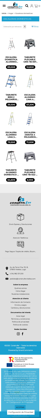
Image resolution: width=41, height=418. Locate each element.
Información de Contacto (20, 302)
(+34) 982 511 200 (16, 274)
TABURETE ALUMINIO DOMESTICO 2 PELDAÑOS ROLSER (11, 172)
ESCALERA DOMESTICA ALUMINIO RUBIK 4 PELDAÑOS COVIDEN (11, 59)
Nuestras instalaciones (20, 294)
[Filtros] (32, 27)
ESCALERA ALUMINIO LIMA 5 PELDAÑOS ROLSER (11, 134)
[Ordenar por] (14, 26)
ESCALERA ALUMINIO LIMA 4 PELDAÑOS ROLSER (30, 97)
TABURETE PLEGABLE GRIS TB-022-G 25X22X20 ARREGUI (29, 172)
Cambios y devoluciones (20, 308)
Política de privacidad (20, 322)
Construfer (15, 6)
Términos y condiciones (20, 319)
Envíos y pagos (20, 305)
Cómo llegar (20, 291)
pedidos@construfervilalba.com (23, 279)
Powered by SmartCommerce (20, 350)
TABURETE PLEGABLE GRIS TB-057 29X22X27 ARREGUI (30, 59)
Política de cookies (20, 325)
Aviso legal (20, 316)
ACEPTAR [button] (20, 407)
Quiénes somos (20, 288)
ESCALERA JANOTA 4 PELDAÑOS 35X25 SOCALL (29, 134)
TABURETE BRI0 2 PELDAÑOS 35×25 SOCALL (11, 97)
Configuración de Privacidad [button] (20, 412)
